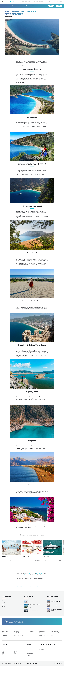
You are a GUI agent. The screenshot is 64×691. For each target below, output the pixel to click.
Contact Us (59, 1)
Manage (36, 1)
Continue (58, 5)
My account (53, 1)
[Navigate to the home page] (9, 1)
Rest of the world (53, 646)
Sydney (3, 653)
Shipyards (40, 632)
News (27, 656)
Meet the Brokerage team (18, 635)
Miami (15, 647)
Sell (29, 1)
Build (32, 1)
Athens (3, 651)
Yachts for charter (5, 631)
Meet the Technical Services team (43, 636)
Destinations (4, 632)
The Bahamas (41, 649)
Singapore (15, 651)
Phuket (3, 652)
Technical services (42, 631)
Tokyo (14, 652)
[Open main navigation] (2, 2)
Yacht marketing (29, 632)
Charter (22, 1)
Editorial (28, 655)
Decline (51, 5)
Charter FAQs (4, 635)
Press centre (29, 650)
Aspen (3, 655)
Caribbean (41, 648)
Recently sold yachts (30, 631)
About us (28, 646)
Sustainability (29, 647)
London (3, 646)
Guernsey (15, 655)
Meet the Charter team (6, 636)
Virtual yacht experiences (18, 632)
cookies (18, 5)
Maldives (52, 648)
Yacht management (54, 631)
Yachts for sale (16, 631)
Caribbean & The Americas (44, 646)
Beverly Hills (4, 650)
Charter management (55, 632)
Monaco (15, 646)
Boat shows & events (30, 657)
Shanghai (3, 654)
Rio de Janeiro (16, 654)
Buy (26, 1)
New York (3, 647)
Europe (40, 651)
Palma (15, 650)
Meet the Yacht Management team (56, 635)
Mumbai (15, 653)
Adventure (41, 1)
